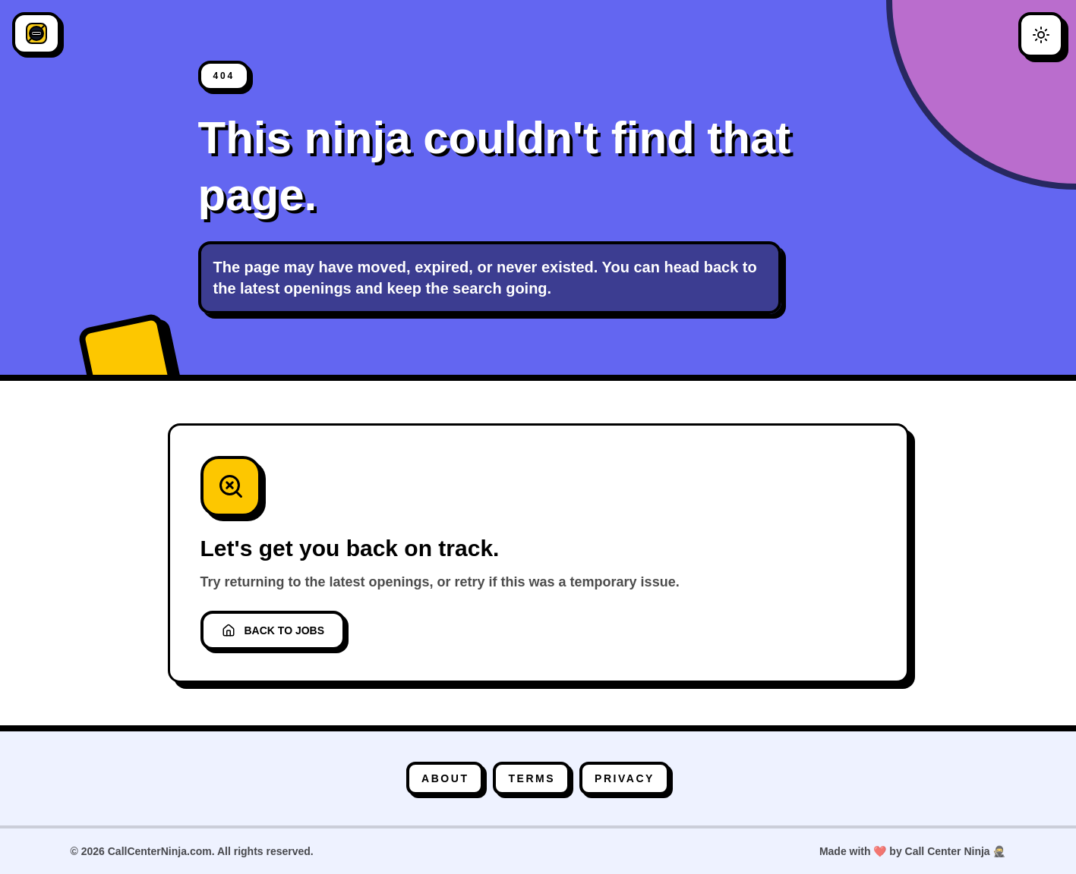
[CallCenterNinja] (36, 33)
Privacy (625, 778)
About (445, 778)
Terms (531, 778)
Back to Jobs (273, 630)
